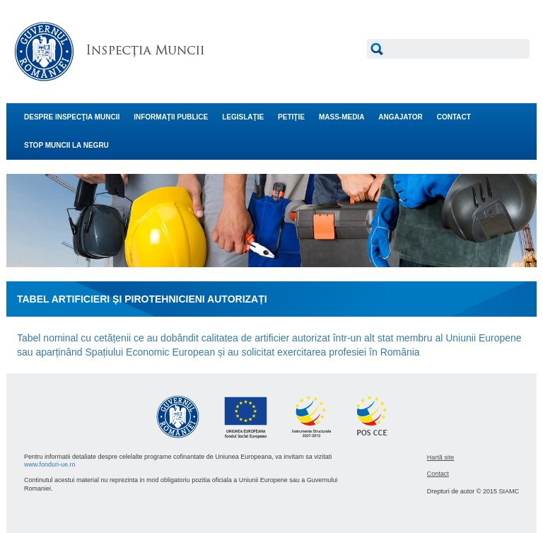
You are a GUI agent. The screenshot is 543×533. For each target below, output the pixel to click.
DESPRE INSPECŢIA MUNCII (71, 117)
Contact (438, 473)
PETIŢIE (291, 117)
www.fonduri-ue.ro (50, 464)
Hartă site (441, 457)
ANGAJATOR (400, 117)
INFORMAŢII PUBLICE (171, 117)
